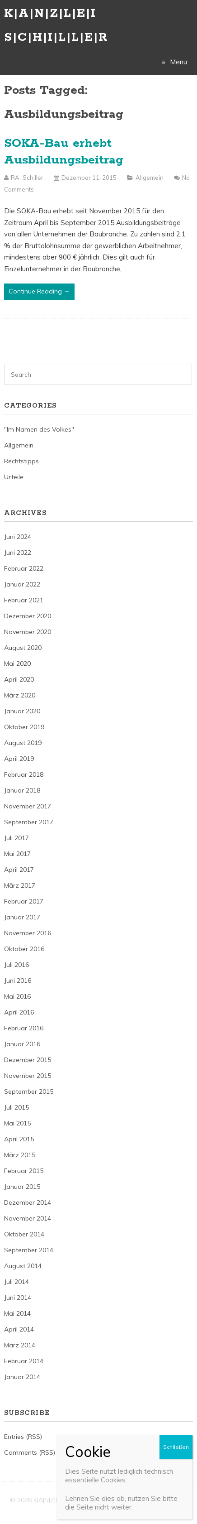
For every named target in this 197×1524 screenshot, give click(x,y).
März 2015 (19, 1155)
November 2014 (27, 1218)
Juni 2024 (17, 537)
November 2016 (27, 933)
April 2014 (19, 1329)
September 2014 (28, 1250)
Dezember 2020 (27, 616)
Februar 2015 (23, 1171)
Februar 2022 (23, 568)
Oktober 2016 (24, 949)
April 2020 (19, 679)
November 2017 (27, 806)
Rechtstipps (21, 461)
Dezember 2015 (27, 1060)
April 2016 (19, 1012)
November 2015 (27, 1076)
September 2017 (28, 822)
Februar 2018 (23, 774)
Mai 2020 (17, 663)
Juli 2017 (16, 838)
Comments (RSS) (29, 1452)
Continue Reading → (39, 291)
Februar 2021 (23, 600)
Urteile (13, 477)
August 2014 (23, 1266)
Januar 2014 (22, 1377)
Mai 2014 (17, 1313)
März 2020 (19, 695)
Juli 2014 (16, 1282)
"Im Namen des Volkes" (39, 429)
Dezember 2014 (27, 1202)
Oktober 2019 (24, 727)
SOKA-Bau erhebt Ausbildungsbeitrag (63, 151)
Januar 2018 (22, 790)
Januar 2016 (22, 1044)
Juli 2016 (16, 965)
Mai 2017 (17, 854)
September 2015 (28, 1091)
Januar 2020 (22, 711)
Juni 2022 (17, 552)
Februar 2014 (23, 1361)
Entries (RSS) (23, 1437)
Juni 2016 (17, 980)
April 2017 (19, 869)
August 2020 (23, 648)
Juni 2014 (17, 1297)
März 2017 (19, 885)
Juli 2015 (16, 1107)
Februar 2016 (23, 1028)
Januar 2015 (22, 1187)
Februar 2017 (23, 901)
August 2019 (23, 743)
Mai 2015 (17, 1123)
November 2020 (27, 632)
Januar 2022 (22, 584)
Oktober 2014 (24, 1234)
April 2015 (19, 1139)
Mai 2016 (17, 996)
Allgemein (150, 177)
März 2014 (19, 1345)
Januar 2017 (22, 917)
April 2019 (19, 759)
